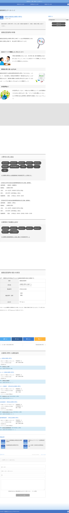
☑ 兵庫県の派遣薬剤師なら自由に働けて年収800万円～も (15, 237)
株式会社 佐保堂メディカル (7, 412)
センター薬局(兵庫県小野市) (7, 372)
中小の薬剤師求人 (14, 231)
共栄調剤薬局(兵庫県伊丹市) (12, 445)
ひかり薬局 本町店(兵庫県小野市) (8, 344)
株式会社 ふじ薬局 (5, 366)
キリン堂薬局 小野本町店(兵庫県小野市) (10, 386)
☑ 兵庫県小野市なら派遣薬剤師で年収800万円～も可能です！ (16, 175)
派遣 (5, 170)
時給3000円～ (37, 162)
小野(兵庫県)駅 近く (14, 166)
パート (30, 166)
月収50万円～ (22, 162)
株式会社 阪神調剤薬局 (6, 427)
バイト (36, 166)
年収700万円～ (5, 162)
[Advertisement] (11, 114)
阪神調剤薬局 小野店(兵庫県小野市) (9, 417)
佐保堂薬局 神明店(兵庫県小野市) (8, 402)
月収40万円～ (29, 162)
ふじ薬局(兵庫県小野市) (6, 358)
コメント (12, 310)
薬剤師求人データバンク (7, 10)
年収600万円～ (14, 162)
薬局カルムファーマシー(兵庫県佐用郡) (36, 441)
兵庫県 (7, 18)
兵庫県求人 (58, 23)
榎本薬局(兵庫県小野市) (40, 344)
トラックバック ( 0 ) (35, 454)
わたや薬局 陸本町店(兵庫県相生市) (36, 446)
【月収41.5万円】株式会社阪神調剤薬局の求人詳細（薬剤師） (16, 182)
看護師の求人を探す (48, 4)
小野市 (9, 18)
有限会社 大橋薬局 (5, 380)
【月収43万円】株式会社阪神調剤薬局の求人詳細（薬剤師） (16, 200)
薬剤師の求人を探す (20, 4)
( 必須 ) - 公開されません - (7, 471)
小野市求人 (58, 25)
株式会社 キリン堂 (5, 396)
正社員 (23, 166)
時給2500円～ (5, 166)
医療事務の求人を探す (34, 4)
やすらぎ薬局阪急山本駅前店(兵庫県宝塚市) (14, 441)
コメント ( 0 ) (43, 454)
